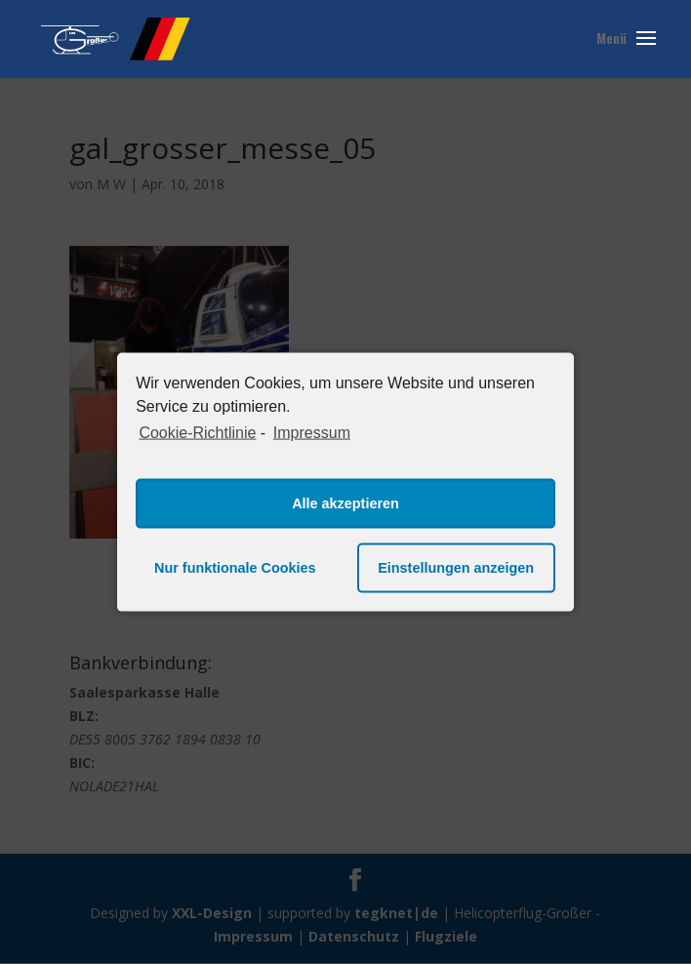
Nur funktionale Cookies (235, 568)
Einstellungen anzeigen (456, 568)
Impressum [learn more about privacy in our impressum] (311, 432)
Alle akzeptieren (345, 503)
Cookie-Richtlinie (197, 432)
